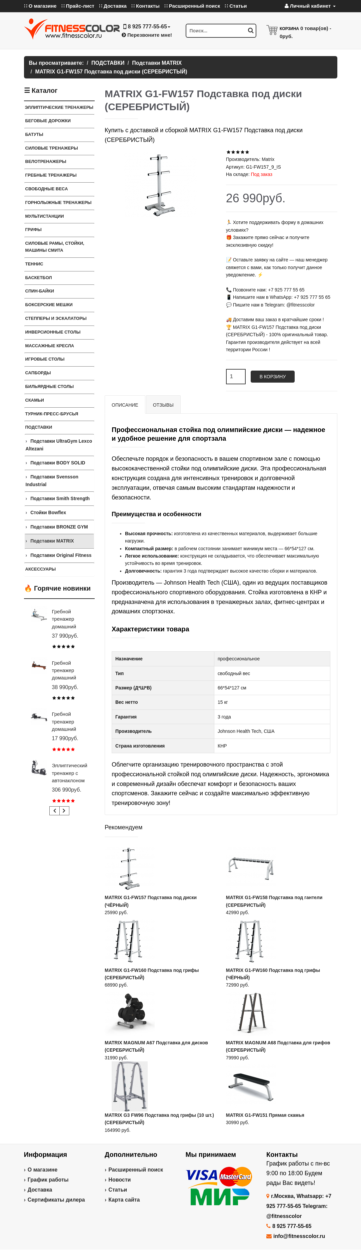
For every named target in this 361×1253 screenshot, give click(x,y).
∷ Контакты (145, 6)
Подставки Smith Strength (60, 498)
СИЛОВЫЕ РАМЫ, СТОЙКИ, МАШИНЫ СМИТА (54, 247)
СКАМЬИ (34, 400)
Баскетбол (38, 277)
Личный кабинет (310, 6)
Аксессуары (40, 569)
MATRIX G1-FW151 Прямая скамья (265, 1115)
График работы (48, 1180)
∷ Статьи (236, 6)
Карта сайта (124, 1200)
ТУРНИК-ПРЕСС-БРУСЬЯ (51, 413)
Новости (119, 1180)
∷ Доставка (113, 6)
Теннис (34, 263)
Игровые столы (45, 359)
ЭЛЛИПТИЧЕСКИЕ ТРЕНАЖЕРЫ (59, 107)
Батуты (34, 134)
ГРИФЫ (33, 229)
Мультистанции (44, 216)
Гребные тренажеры (51, 175)
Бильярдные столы (49, 386)
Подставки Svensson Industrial (52, 480)
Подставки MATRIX (52, 541)
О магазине (43, 1170)
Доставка (40, 1190)
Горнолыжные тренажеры (58, 202)
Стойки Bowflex (48, 512)
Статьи (117, 1190)
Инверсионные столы (53, 332)
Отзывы (163, 405)
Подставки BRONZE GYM (59, 527)
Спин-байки (39, 290)
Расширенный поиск (135, 1170)
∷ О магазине (40, 6)
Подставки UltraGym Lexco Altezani (59, 444)
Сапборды (38, 372)
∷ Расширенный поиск (192, 6)
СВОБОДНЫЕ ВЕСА (46, 188)
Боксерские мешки (49, 304)
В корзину (273, 376)
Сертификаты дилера (56, 1200)
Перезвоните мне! (147, 35)
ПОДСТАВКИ (38, 427)
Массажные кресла (49, 345)
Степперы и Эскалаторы (56, 318)
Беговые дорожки (48, 120)
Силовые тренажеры (51, 148)
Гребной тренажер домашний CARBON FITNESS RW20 (70, 729)
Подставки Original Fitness (60, 555)
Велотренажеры (45, 161)
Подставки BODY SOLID (57, 462)
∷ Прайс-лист (77, 6)
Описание (125, 405)
